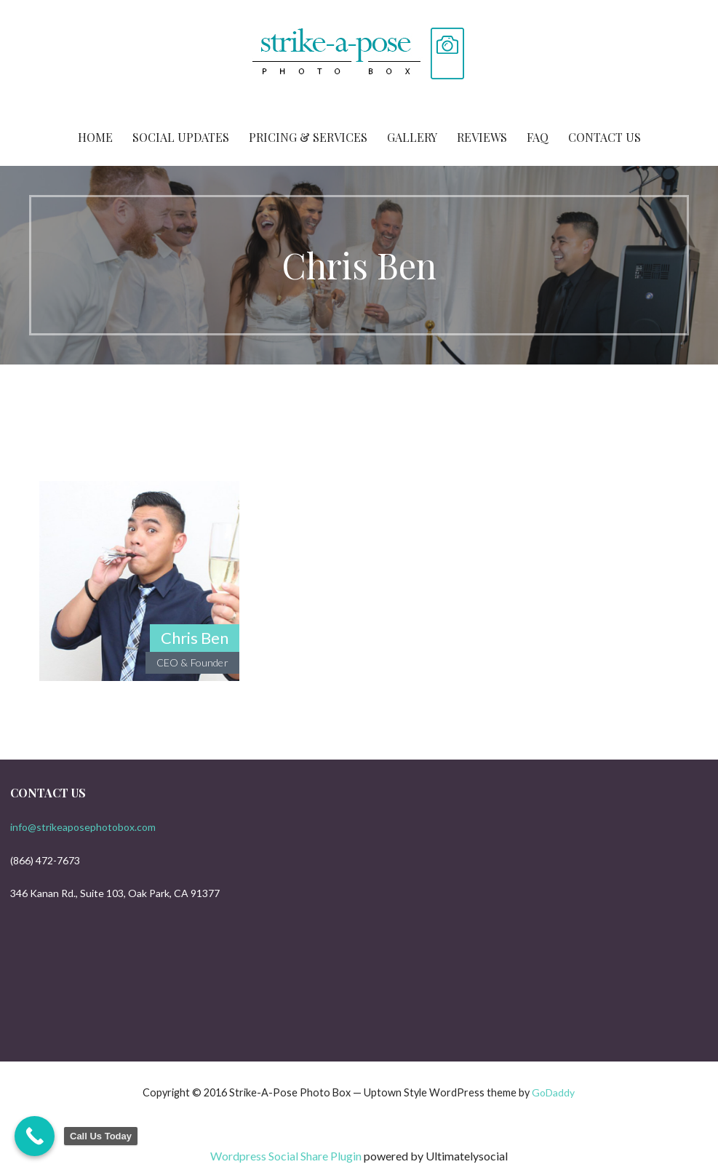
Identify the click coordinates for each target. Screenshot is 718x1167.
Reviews (482, 137)
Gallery (412, 137)
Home (95, 137)
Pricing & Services (308, 137)
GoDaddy (553, 1092)
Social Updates (180, 137)
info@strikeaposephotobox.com (83, 827)
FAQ (538, 137)
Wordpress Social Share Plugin (287, 1156)
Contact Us (604, 137)
